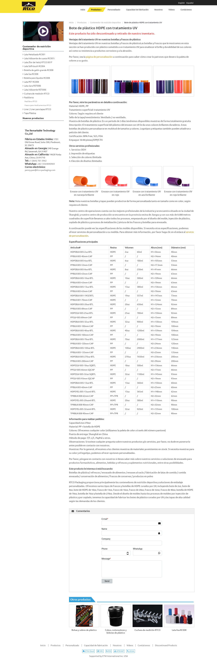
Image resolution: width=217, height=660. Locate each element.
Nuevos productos (33, 118)
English (181, 3)
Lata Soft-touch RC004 (34, 66)
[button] (96, 9)
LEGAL (130, 651)
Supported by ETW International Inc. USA (108, 656)
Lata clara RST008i (32, 86)
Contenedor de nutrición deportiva (105, 22)
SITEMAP (119, 651)
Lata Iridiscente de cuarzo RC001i (39, 58)
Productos (81, 22)
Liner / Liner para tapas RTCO (37, 109)
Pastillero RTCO (31, 101)
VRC (100, 651)
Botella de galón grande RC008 (38, 70)
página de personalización (99, 57)
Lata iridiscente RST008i (35, 90)
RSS (108, 651)
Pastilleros (29, 97)
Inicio (71, 22)
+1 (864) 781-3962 (38, 161)
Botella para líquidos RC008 (37, 78)
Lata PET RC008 (31, 82)
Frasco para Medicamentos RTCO (38, 105)
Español (189, 3)
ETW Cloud (88, 651)
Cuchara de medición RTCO (147, 630)
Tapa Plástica (30, 113)
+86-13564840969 (46, 164)
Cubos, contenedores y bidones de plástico (116, 631)
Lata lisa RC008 (179, 630)
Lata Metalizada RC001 (34, 54)
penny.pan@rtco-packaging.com (40, 170)
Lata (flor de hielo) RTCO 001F (38, 62)
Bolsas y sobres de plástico (84, 630)
